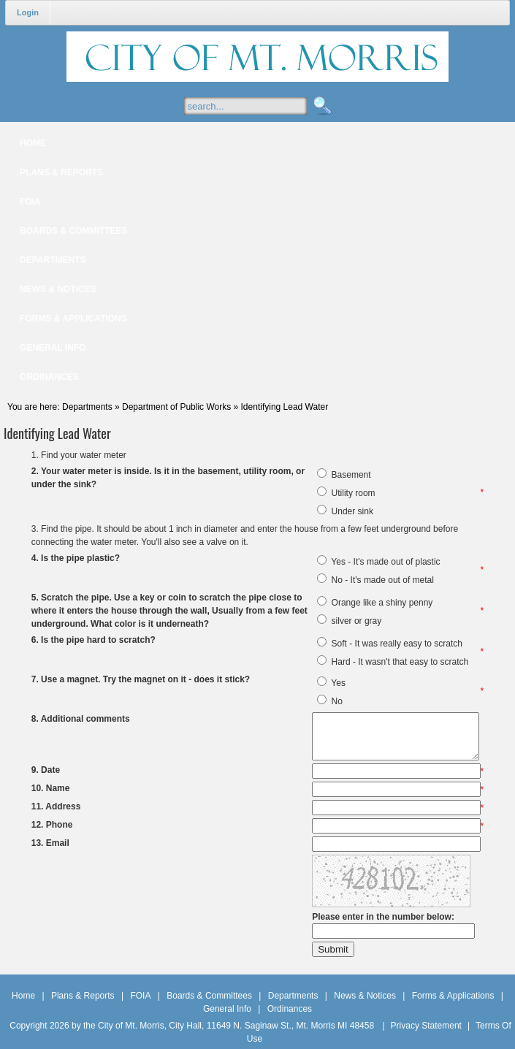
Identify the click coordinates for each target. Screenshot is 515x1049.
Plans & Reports (83, 996)
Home (23, 996)
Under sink (352, 511)
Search (320, 106)
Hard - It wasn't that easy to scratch (400, 662)
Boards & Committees (209, 996)
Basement (351, 475)
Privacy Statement (426, 1026)
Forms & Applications (453, 996)
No (337, 701)
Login (28, 12)
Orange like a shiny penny (382, 603)
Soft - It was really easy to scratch (397, 643)
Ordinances (289, 1009)
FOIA (140, 996)
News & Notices (365, 996)
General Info (227, 1009)
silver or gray (357, 621)
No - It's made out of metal (383, 580)
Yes (338, 683)
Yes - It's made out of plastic (385, 562)
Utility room (353, 493)
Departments (293, 996)
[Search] (260, 106)
